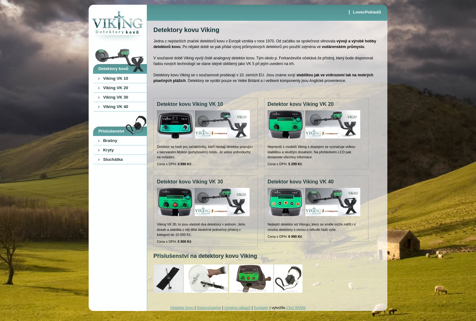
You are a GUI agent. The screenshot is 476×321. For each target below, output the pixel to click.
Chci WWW (296, 308)
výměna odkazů (237, 308)
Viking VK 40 (115, 106)
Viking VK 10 (115, 78)
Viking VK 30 (115, 97)
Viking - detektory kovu (118, 25)
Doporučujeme (208, 308)
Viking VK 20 (115, 87)
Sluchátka (113, 159)
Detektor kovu (182, 308)
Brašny (110, 140)
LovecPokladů (367, 12)
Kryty (108, 150)
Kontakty (261, 308)
